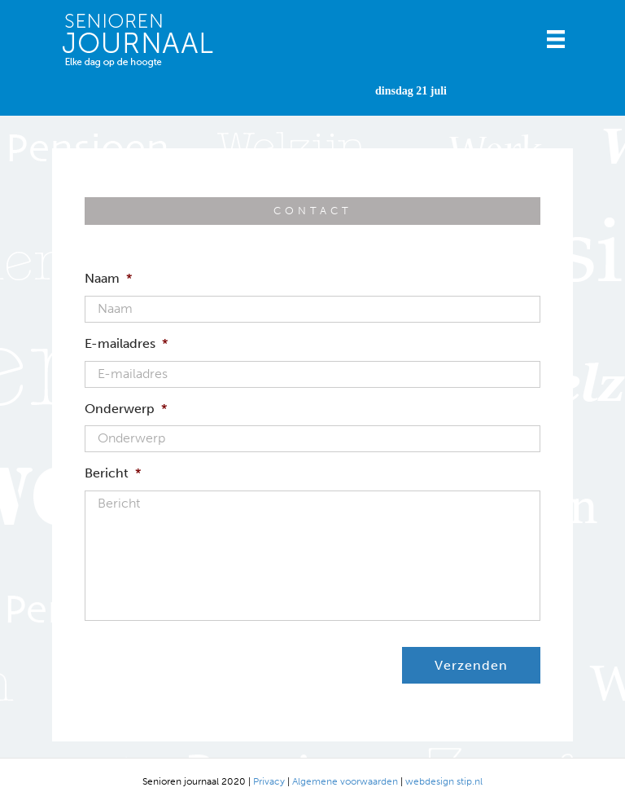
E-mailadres (126, 343)
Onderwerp (126, 408)
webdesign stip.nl (444, 781)
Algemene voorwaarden (345, 781)
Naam (108, 278)
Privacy (269, 781)
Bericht (113, 473)
